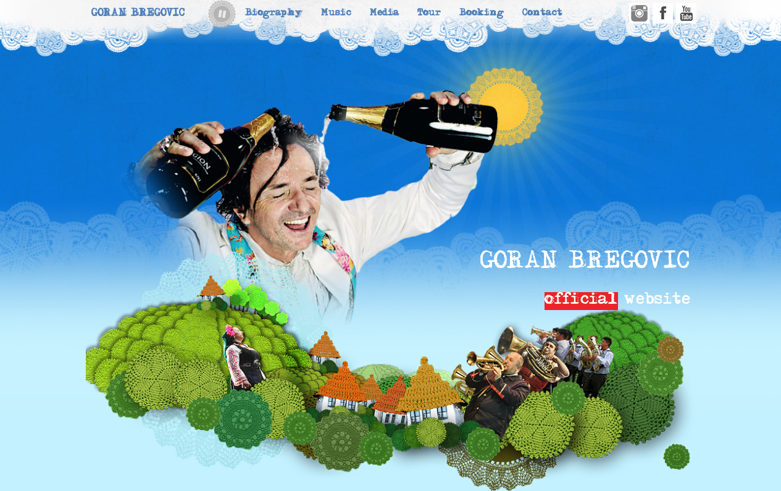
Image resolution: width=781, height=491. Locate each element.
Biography (274, 14)
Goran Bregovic (138, 14)
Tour (429, 14)
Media (384, 14)
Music (336, 14)
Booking (481, 14)
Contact (542, 14)
